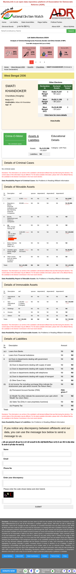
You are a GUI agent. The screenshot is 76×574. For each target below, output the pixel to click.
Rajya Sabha (42, 22)
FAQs (65, 556)
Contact (44, 556)
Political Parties (56, 22)
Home (4, 22)
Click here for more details (56, 115)
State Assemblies (27, 22)
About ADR (56, 26)
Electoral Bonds (8, 26)
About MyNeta (69, 26)
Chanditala (40, 67)
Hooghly (30, 67)
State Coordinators (32, 556)
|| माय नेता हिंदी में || (23, 26)
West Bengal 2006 (18, 67)
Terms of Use (55, 556)
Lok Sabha (14, 22)
